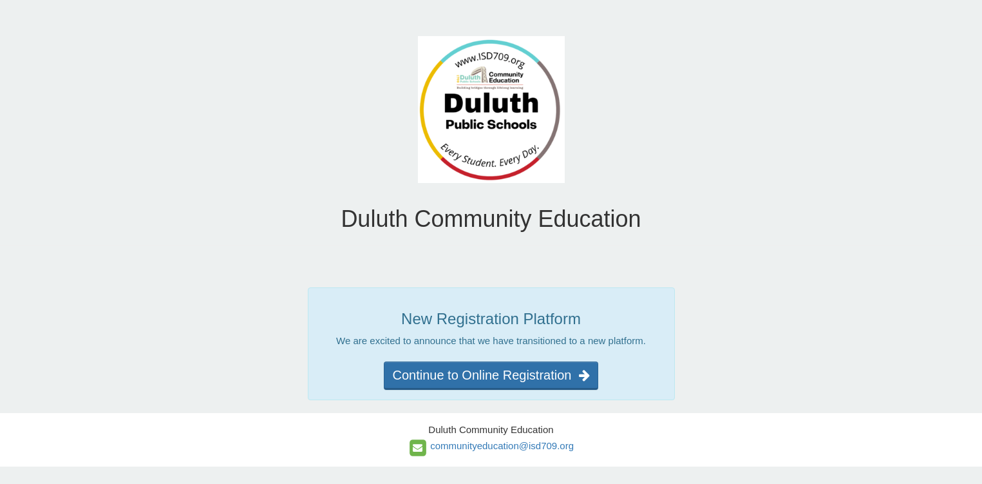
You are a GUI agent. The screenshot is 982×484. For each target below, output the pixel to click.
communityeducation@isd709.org (502, 445)
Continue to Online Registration (490, 375)
